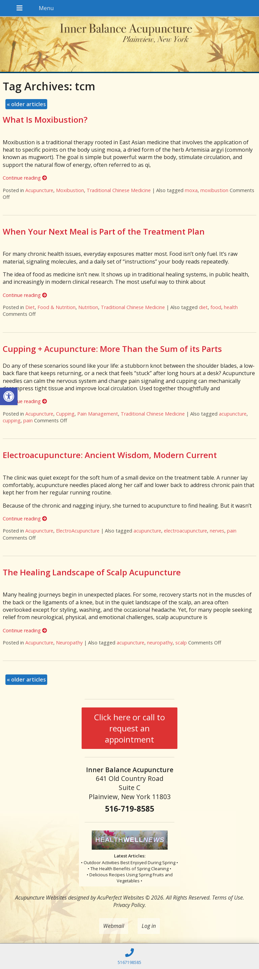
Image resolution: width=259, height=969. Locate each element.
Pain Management (97, 414)
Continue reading (25, 178)
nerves (217, 530)
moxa (191, 190)
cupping (12, 420)
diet (203, 307)
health (231, 307)
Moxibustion (70, 190)
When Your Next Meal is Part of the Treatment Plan (104, 231)
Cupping (65, 414)
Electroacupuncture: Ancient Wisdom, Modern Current (110, 454)
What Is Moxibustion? (45, 119)
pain (28, 420)
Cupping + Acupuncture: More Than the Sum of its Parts (112, 348)
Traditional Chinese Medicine (119, 190)
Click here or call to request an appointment (129, 728)
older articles (26, 104)
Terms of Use (227, 897)
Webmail (113, 926)
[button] (9, 396)
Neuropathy (69, 642)
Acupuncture (39, 190)
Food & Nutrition (56, 307)
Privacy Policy (129, 905)
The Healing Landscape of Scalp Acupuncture (92, 572)
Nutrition (88, 307)
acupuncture (233, 414)
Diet (30, 307)
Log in (149, 926)
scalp (181, 642)
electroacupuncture (185, 530)
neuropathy (160, 642)
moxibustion (214, 190)
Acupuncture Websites (41, 897)
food (215, 307)
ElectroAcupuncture (77, 530)
